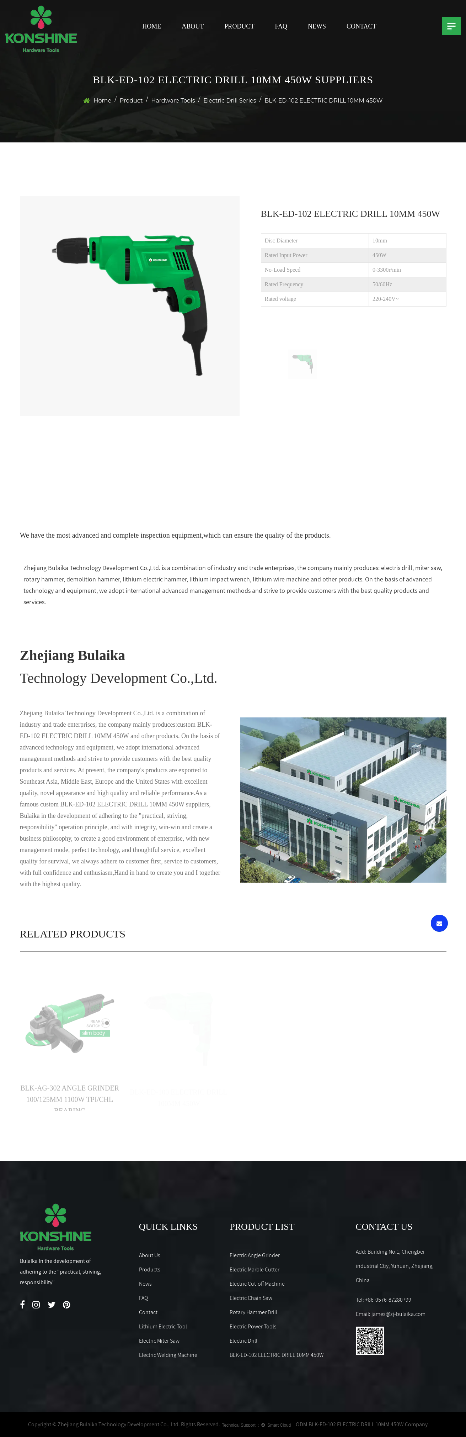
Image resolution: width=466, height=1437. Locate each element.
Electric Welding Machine (168, 1355)
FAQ (281, 26)
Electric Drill (243, 1340)
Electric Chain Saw (251, 1298)
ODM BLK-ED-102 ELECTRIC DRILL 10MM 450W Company (362, 1424)
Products (149, 1269)
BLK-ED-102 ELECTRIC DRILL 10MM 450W (276, 1355)
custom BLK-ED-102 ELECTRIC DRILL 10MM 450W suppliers (124, 804)
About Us (149, 1255)
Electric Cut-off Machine (257, 1283)
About (193, 26)
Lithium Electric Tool (163, 1326)
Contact (361, 26)
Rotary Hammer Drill (253, 1312)
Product (239, 26)
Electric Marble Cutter (254, 1269)
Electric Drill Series (229, 100)
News (317, 26)
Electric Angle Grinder (255, 1255)
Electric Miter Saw (159, 1340)
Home (151, 26)
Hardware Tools (173, 100)
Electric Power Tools (253, 1326)
